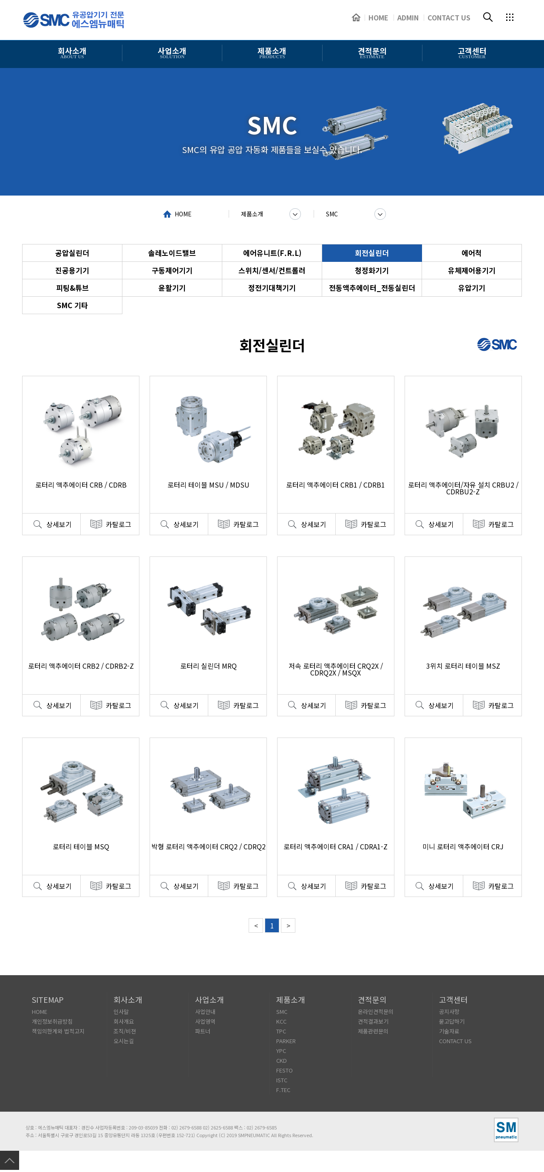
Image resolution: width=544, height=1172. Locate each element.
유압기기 (471, 287)
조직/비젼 (124, 1031)
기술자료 (449, 1031)
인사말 (121, 1011)
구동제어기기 (172, 270)
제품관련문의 (373, 1031)
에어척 (472, 252)
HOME (183, 214)
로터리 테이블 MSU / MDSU (208, 485)
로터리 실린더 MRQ (208, 666)
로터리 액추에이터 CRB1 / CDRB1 (335, 485)
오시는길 (123, 1041)
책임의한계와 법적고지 (58, 1031)
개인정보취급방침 (52, 1021)
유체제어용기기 (472, 270)
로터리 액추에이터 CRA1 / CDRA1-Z (335, 846)
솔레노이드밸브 (172, 252)
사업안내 (205, 1011)
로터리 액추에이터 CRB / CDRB (81, 485)
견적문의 (372, 999)
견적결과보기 (373, 1021)
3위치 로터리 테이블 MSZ (463, 666)
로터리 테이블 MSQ (81, 846)
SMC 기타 (72, 305)
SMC (332, 214)
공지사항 (449, 1011)
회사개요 (123, 1021)
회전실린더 (372, 252)
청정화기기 (372, 270)
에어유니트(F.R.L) (272, 252)
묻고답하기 (452, 1021)
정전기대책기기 (272, 287)
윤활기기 (172, 287)
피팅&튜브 (72, 287)
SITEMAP (48, 999)
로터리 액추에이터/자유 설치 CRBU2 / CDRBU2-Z (463, 488)
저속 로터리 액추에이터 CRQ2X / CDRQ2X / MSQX (336, 669)
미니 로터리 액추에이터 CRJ (463, 846)
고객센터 (453, 999)
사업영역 (205, 1021)
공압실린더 (72, 252)
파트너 (202, 1031)
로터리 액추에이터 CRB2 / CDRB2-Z (81, 666)
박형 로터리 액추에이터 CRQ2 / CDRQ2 (208, 846)
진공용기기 (72, 270)
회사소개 (127, 999)
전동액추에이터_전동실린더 (372, 287)
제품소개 (252, 214)
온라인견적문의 (376, 1011)
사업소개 (209, 999)
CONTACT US (455, 1041)
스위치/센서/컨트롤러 (272, 270)
